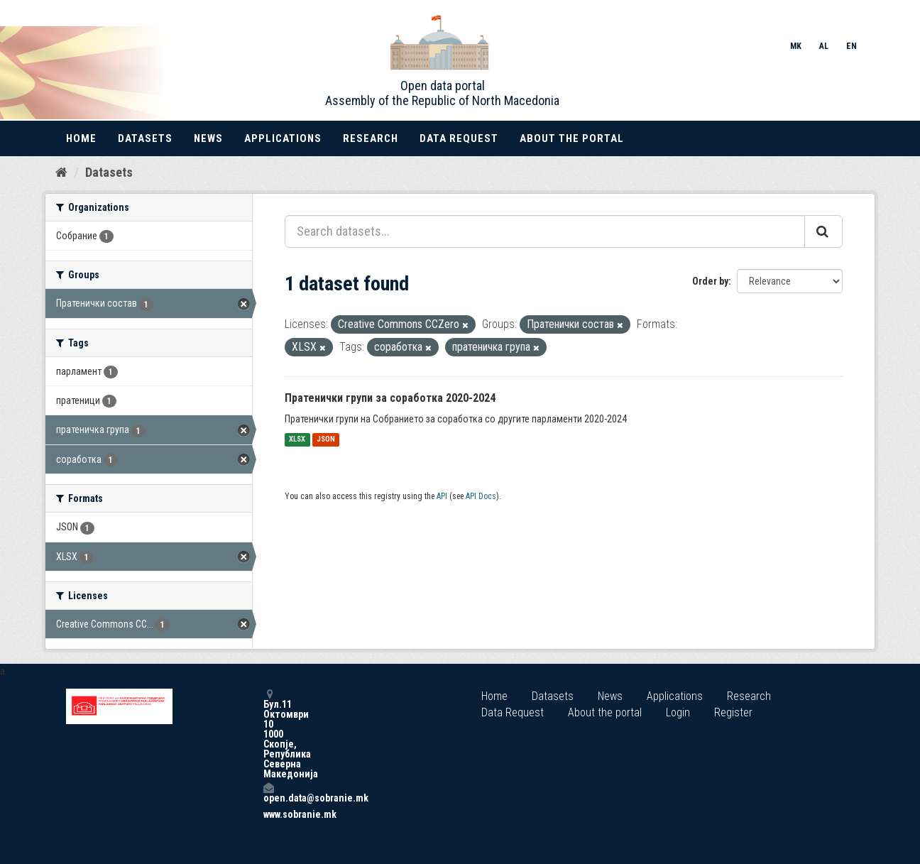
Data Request (459, 138)
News (208, 138)
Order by (710, 281)
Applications (283, 138)
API (442, 496)
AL (823, 46)
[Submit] (823, 231)
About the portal (572, 138)
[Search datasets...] (545, 231)
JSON (326, 439)
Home (81, 138)
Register (733, 712)
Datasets (145, 138)
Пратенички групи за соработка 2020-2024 (390, 398)
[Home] (61, 172)
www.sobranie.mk (268, 814)
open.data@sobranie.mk (268, 792)
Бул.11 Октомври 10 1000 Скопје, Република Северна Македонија (268, 734)
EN (851, 46)
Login (678, 712)
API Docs (481, 496)
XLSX (297, 439)
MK (795, 46)
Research (370, 138)
